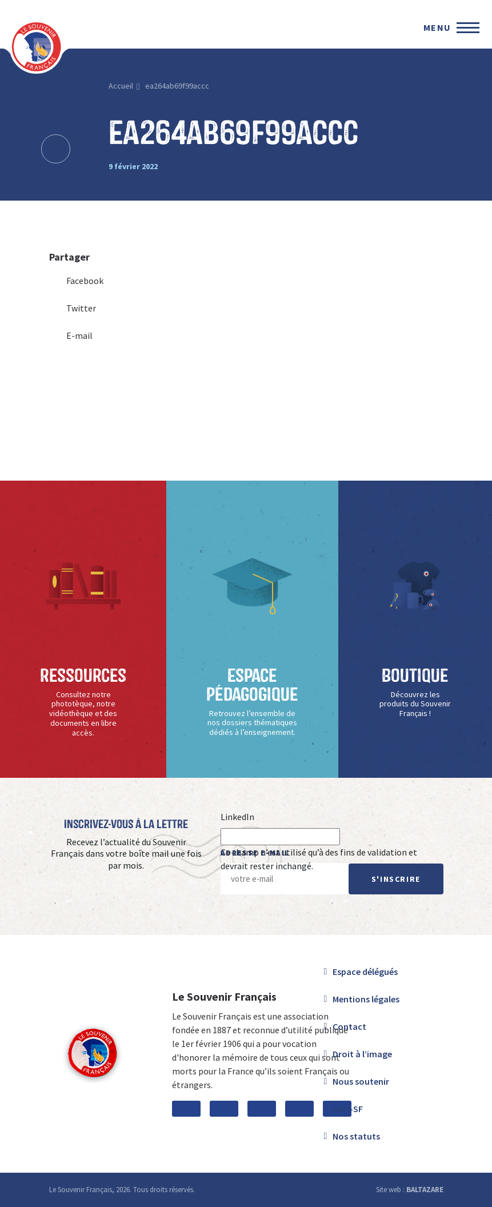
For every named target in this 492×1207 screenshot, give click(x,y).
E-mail (71, 335)
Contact (349, 1026)
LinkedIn (237, 816)
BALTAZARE (424, 1189)
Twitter (72, 308)
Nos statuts (356, 1136)
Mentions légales (366, 999)
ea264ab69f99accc (177, 86)
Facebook (76, 280)
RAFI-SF (348, 1108)
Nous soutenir (361, 1081)
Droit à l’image (362, 1054)
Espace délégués (365, 971)
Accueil (121, 86)
